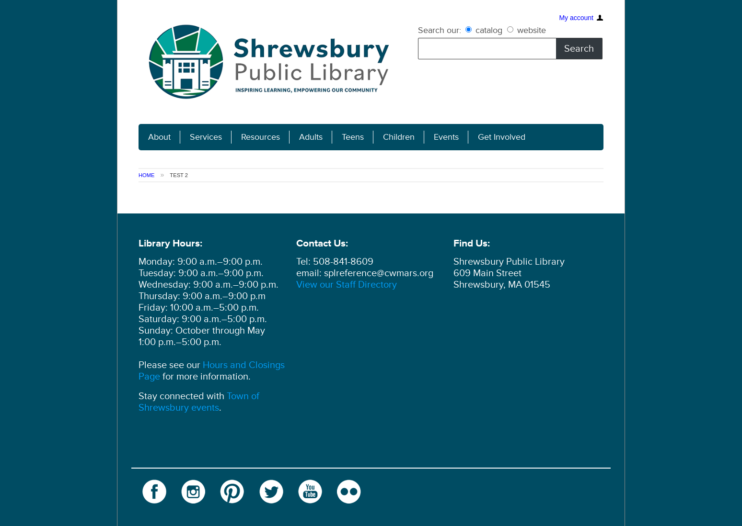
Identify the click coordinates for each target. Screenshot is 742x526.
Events (446, 137)
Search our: (439, 30)
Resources (260, 137)
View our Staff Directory (346, 285)
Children (399, 137)
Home (147, 175)
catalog (485, 30)
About (159, 137)
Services (206, 137)
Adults (311, 137)
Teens (353, 137)
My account (576, 11)
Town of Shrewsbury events (199, 402)
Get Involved (501, 137)
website (526, 30)
